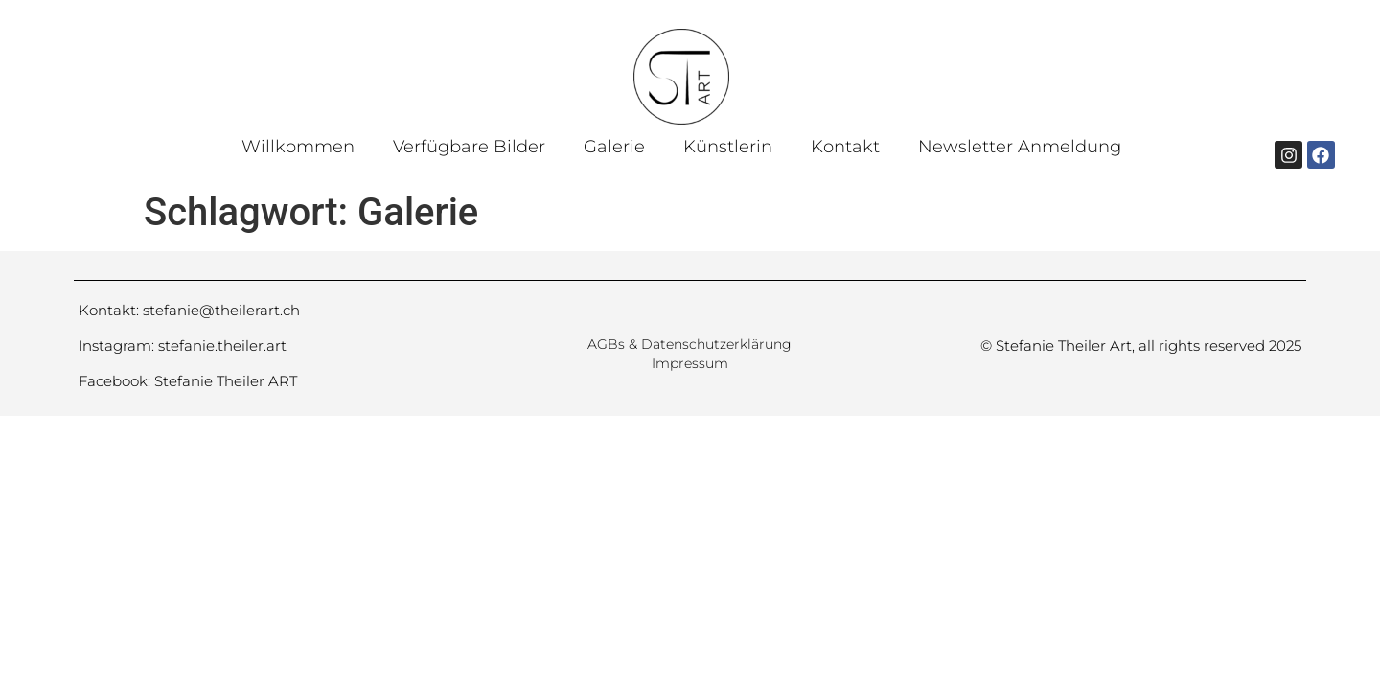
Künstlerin (727, 146)
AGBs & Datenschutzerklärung (689, 344)
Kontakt (845, 146)
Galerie (614, 146)
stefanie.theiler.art (222, 345)
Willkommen (298, 146)
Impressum (690, 363)
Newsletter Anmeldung (1019, 146)
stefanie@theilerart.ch (221, 310)
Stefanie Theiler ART (225, 381)
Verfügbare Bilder (469, 146)
